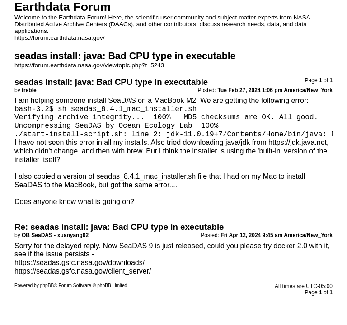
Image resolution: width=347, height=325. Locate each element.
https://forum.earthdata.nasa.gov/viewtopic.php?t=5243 (89, 65)
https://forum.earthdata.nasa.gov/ (59, 37)
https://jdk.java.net (297, 142)
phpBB (47, 285)
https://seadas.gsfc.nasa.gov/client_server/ (82, 271)
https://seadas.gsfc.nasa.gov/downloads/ (79, 262)
